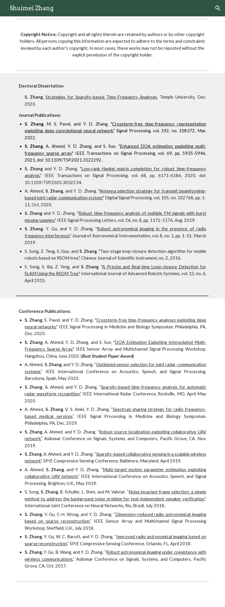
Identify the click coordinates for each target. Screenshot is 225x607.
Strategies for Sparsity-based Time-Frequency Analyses (101, 97)
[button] (218, 8)
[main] (112, 45)
